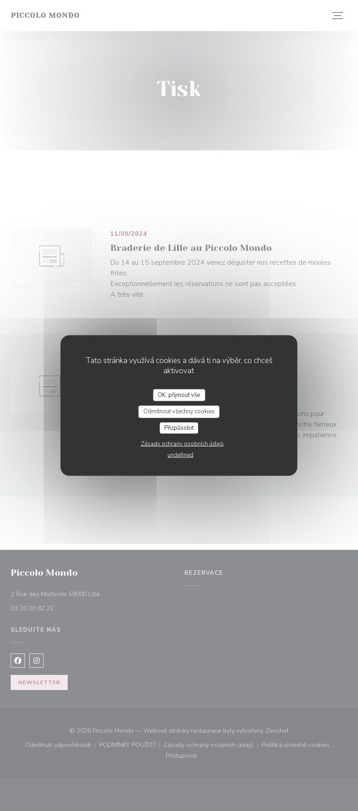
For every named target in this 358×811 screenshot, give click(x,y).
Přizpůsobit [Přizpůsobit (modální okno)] (179, 428)
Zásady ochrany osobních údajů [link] (182, 444)
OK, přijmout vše (179, 395)
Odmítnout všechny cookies (179, 412)
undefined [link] (180, 455)
